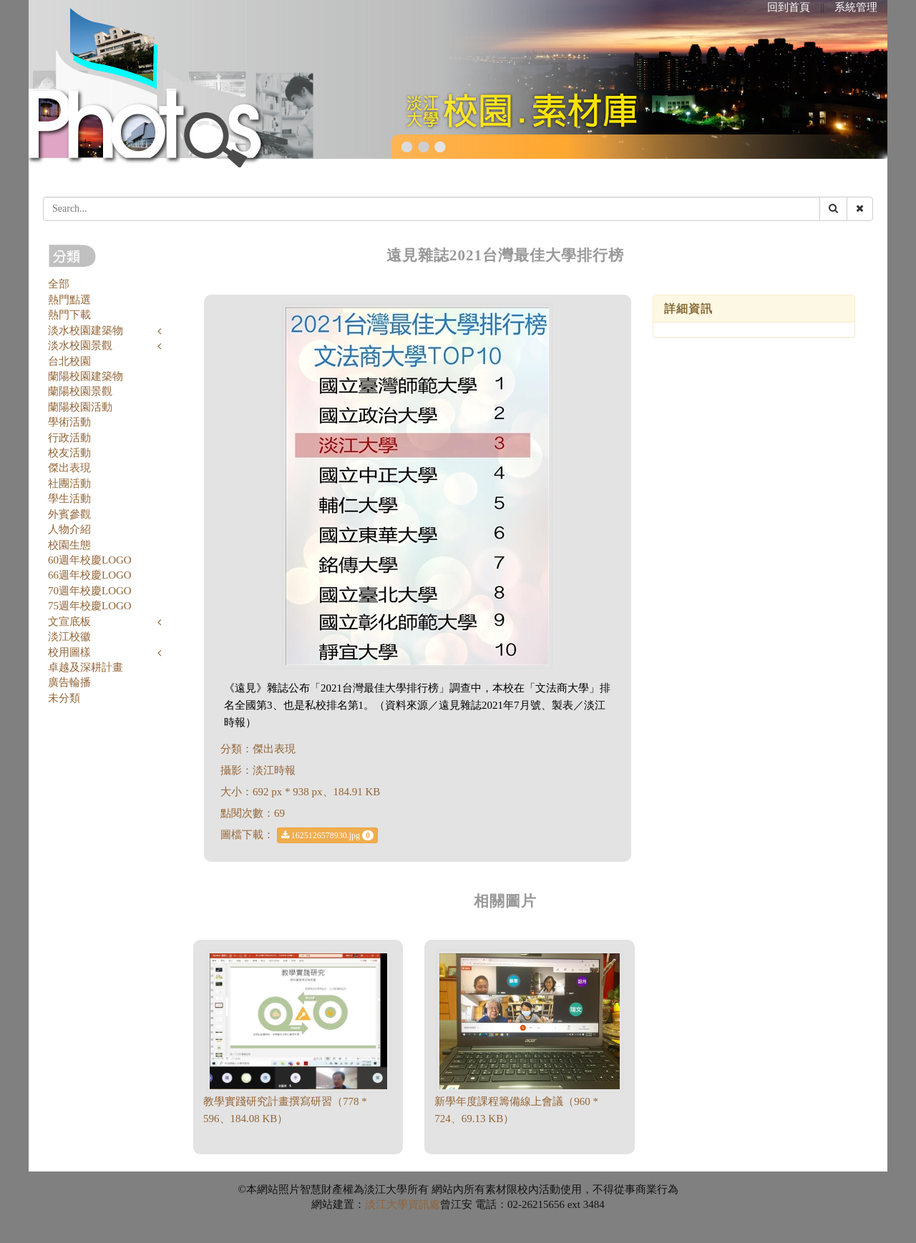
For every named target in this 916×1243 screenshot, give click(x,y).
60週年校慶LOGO (90, 560)
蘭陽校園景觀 (80, 391)
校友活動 (69, 452)
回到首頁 (788, 7)
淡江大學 (386, 1204)
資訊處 (424, 1204)
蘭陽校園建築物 (85, 376)
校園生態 (69, 545)
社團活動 (69, 483)
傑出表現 (69, 467)
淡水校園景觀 (80, 345)
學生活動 (69, 498)
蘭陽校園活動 (80, 407)
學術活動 (69, 422)
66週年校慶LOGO (90, 575)
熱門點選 (69, 299)
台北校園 (69, 361)
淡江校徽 (69, 636)
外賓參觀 (69, 514)
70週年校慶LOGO (90, 590)
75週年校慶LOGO (90, 605)
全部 (58, 284)
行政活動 (69, 437)
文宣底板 (69, 621)
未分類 (64, 698)
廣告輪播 (69, 682)
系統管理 (855, 7)
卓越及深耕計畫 (85, 667)
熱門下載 (69, 314)
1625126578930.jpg (327, 835)
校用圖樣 (69, 652)
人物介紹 (69, 529)
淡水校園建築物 (85, 330)
